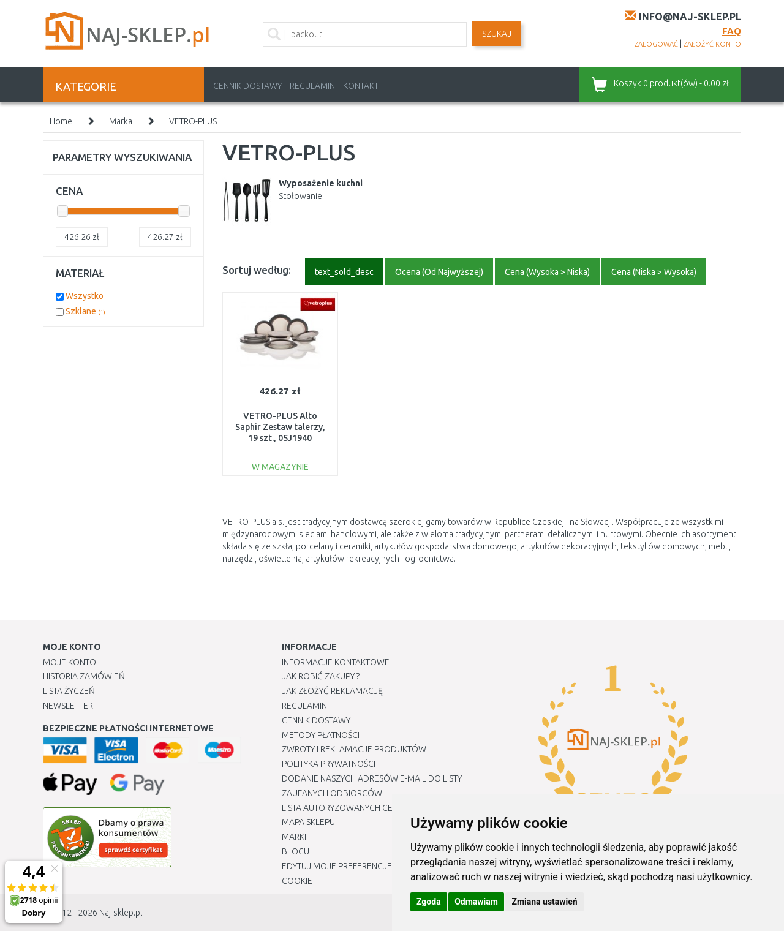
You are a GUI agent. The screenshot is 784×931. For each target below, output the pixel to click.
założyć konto (712, 44)
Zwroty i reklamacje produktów (354, 749)
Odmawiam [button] (476, 902)
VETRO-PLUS (193, 121)
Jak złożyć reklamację (332, 691)
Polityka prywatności (328, 764)
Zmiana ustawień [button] (544, 902)
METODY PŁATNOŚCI (321, 735)
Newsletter (68, 705)
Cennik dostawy (247, 86)
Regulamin (312, 86)
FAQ (731, 31)
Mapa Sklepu (308, 822)
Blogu (295, 851)
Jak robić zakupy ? (321, 676)
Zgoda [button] (429, 902)
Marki (294, 837)
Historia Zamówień (84, 676)
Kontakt (361, 86)
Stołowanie (300, 196)
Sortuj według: (256, 270)
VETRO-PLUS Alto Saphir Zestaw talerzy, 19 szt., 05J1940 (280, 427)
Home (61, 121)
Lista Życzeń (69, 691)
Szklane (85, 311)
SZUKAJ (496, 34)
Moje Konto (69, 662)
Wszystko (85, 296)
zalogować (656, 44)
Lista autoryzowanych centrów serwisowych (382, 808)
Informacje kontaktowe (336, 662)
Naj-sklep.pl (120, 913)
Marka (120, 121)
